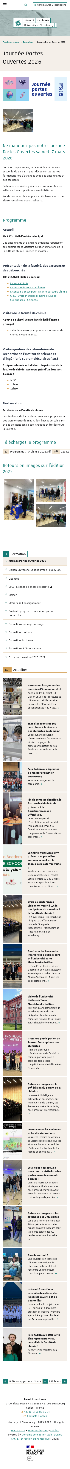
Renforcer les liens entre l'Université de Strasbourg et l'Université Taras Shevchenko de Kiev (44, 957)
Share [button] (37, 1381)
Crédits (54, 1430)
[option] (35, 696)
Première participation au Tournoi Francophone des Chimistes (44, 1042)
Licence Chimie (19, 283)
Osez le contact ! (38, 1255)
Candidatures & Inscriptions (50, 4)
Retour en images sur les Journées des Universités (43, 1215)
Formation (28, 41)
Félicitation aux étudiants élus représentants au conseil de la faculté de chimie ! (44, 1340)
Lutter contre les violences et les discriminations (44, 1131)
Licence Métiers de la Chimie (27, 287)
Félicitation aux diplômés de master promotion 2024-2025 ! (43, 772)
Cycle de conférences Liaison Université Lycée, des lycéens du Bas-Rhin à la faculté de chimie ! (44, 907)
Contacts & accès (37, 1416)
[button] (25, 5)
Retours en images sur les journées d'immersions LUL (45, 687)
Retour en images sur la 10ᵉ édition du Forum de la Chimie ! (44, 1088)
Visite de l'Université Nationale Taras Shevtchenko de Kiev (41, 1000)
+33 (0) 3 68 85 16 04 (37, 1411)
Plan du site (18, 1430)
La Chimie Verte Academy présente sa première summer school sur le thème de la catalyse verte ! (44, 860)
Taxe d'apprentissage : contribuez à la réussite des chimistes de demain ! (44, 727)
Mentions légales (38, 1430)
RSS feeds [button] (55, 1381)
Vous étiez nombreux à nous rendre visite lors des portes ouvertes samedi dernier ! (44, 1173)
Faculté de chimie (11, 41)
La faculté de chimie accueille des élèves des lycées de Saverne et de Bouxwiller (42, 1295)
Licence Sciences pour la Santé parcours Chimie (38, 291)
